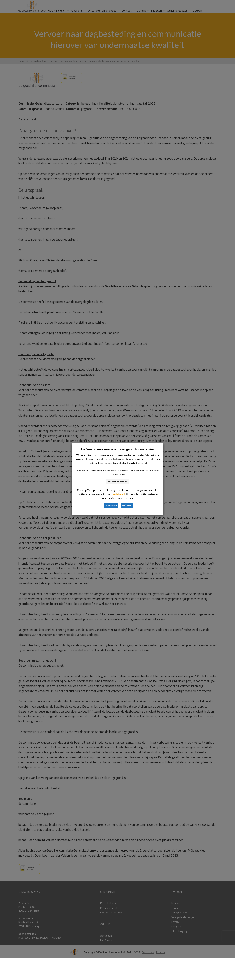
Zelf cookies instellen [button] (117, 481)
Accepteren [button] (111, 505)
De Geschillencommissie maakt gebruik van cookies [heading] (117, 449)
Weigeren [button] (126, 505)
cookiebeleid (118, 494)
